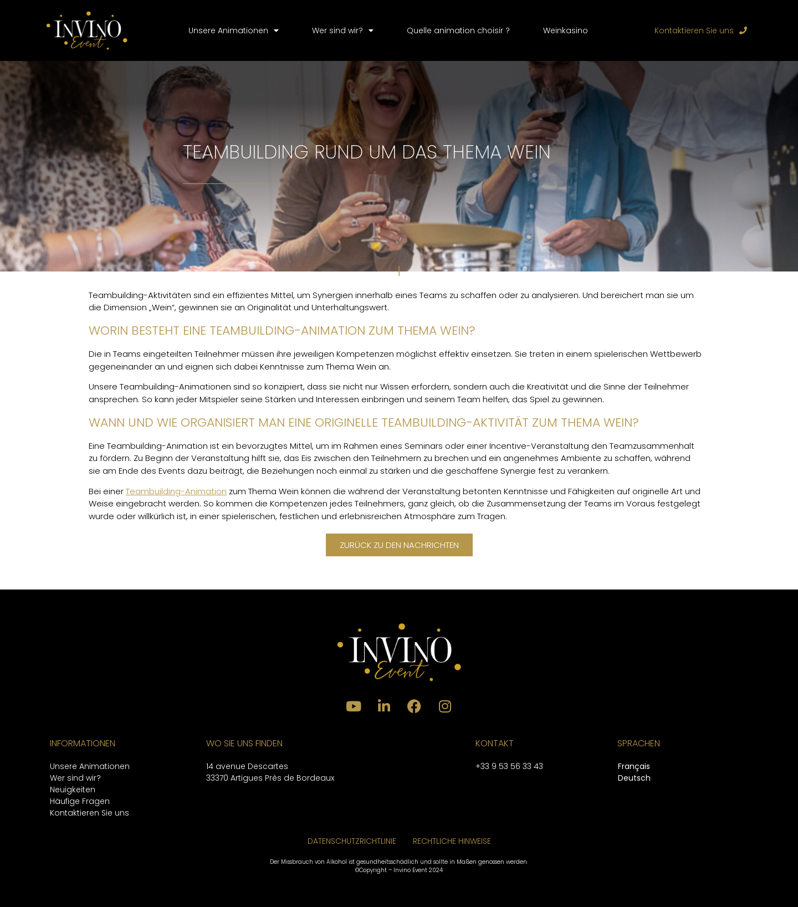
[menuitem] (634, 767)
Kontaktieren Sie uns (89, 812)
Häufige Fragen (80, 801)
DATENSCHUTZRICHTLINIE (352, 841)
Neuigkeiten (72, 789)
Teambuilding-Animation (176, 491)
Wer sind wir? (343, 30)
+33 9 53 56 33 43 (509, 766)
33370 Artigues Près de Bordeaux (270, 777)
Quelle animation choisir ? (458, 30)
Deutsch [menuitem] (634, 777)
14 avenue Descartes (247, 766)
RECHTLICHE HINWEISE (452, 841)
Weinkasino (565, 30)
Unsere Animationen (233, 30)
